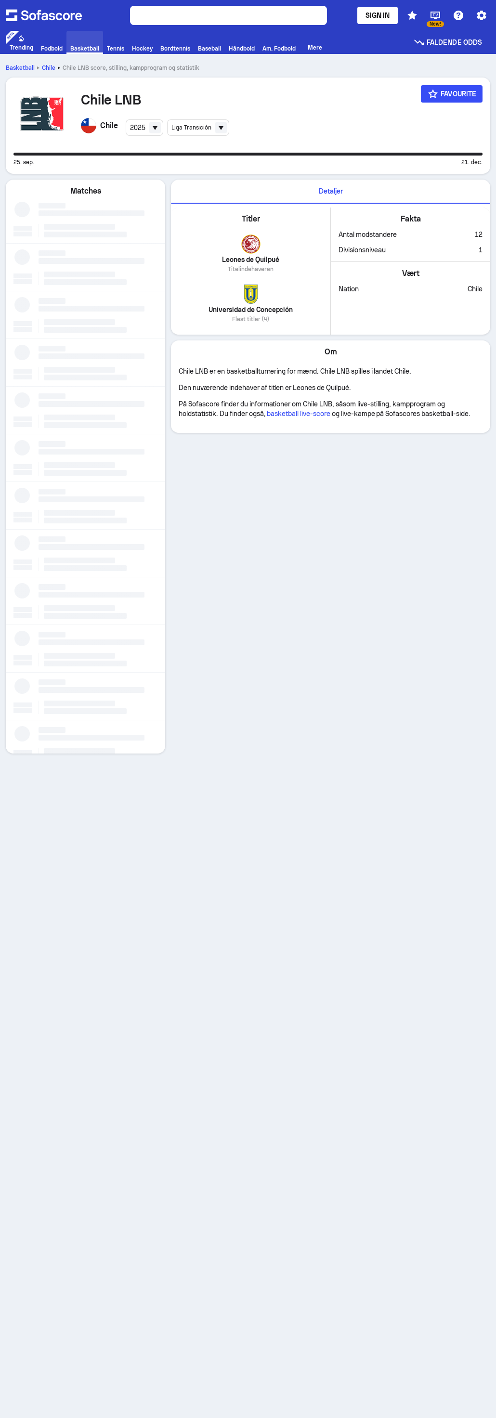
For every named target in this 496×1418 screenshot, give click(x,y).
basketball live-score (298, 413)
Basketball (20, 68)
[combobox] (144, 127)
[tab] (330, 192)
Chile (48, 68)
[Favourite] (452, 94)
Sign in (377, 15)
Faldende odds (447, 42)
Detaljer (331, 191)
